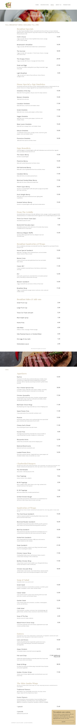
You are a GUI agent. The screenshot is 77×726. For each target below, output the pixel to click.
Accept (63, 721)
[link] (8, 4)
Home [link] (37, 4)
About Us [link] (58, 4)
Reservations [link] (45, 4)
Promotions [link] (67, 4)
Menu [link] (52, 4)
